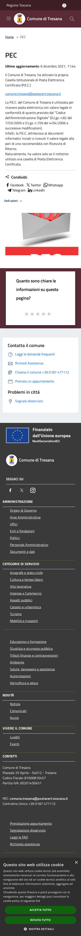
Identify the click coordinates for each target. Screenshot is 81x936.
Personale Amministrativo (29, 544)
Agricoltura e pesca (24, 682)
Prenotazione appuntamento (31, 823)
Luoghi (15, 737)
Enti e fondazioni (22, 531)
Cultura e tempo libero (26, 579)
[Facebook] (10, 490)
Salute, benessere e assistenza (32, 669)
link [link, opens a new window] (38, 901)
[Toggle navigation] (8, 18)
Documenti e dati (22, 551)
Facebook (14, 185)
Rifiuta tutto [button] (40, 920)
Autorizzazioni (20, 676)
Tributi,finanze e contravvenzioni (34, 655)
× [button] (76, 862)
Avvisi (14, 717)
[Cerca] (72, 18)
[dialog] (40, 897)
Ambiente (17, 662)
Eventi (14, 743)
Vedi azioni (14, 200)
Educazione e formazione (28, 641)
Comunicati (18, 710)
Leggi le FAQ (19, 837)
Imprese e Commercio (25, 593)
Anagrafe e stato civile (26, 572)
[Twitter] (21, 490)
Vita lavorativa (20, 586)
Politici (15, 537)
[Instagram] (33, 490)
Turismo (16, 613)
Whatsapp (53, 185)
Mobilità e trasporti (24, 620)
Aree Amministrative (25, 517)
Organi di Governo (23, 510)
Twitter (33, 185)
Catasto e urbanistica (25, 607)
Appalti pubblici (21, 600)
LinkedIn (36, 190)
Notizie (15, 704)
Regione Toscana (18, 5)
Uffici (13, 524)
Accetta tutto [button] (40, 910)
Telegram (16, 190)
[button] (40, 929)
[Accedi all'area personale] (64, 5)
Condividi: (16, 177)
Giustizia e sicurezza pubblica (31, 648)
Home (9, 37)
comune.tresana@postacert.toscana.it (33, 93)
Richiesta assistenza (25, 844)
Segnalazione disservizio (28, 830)
